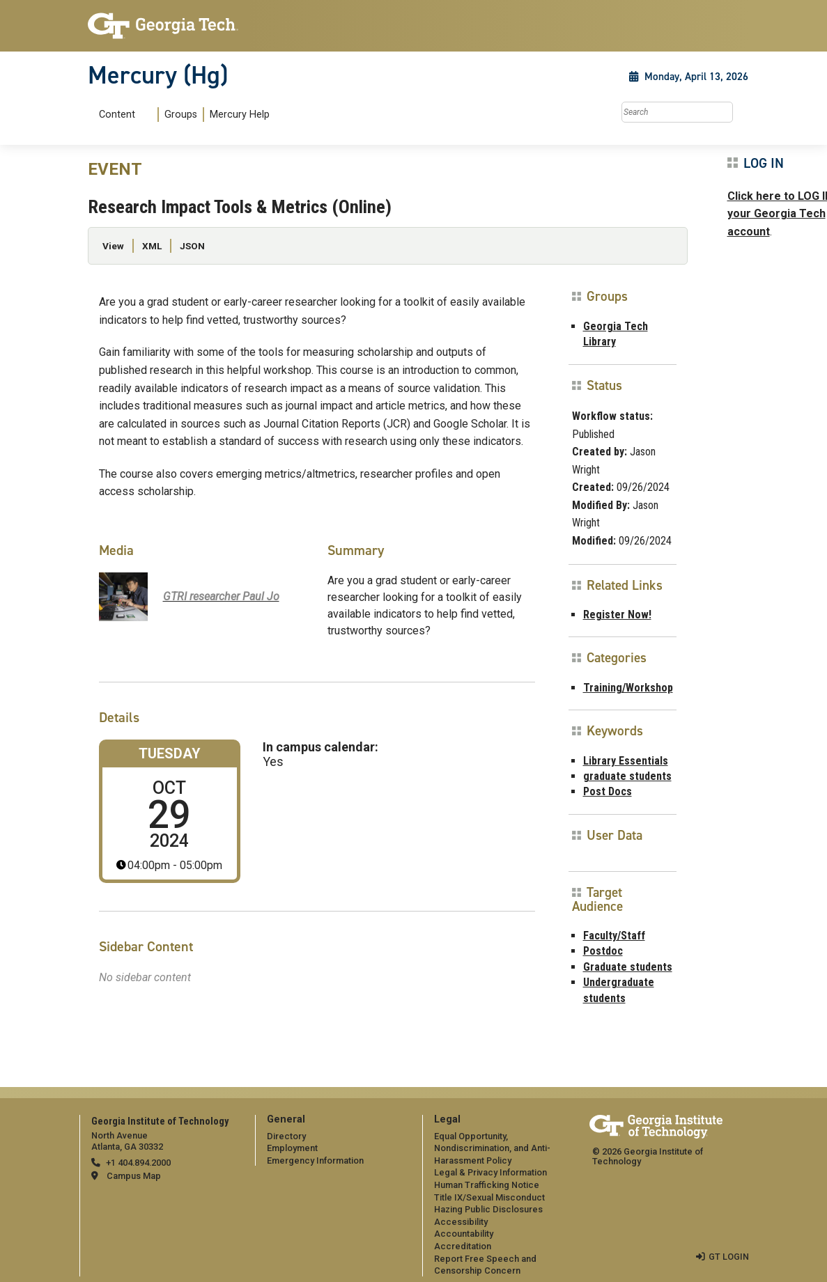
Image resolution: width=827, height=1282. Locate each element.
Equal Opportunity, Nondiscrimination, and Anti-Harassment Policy (492, 1148)
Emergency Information (315, 1160)
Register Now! (617, 614)
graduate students (627, 776)
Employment (292, 1148)
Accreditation (462, 1246)
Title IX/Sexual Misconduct (489, 1197)
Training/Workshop (628, 687)
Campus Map (134, 1176)
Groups (180, 114)
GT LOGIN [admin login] (729, 1256)
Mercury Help (240, 114)
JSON (192, 245)
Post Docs (607, 791)
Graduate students (627, 967)
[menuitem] (181, 114)
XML (152, 245)
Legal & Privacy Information (490, 1172)
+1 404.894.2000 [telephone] (138, 1162)
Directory (286, 1136)
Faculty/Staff (614, 935)
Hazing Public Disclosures (488, 1209)
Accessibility (461, 1222)
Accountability (463, 1233)
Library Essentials (625, 760)
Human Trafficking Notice (486, 1185)
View (113, 245)
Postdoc (603, 950)
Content (117, 114)
